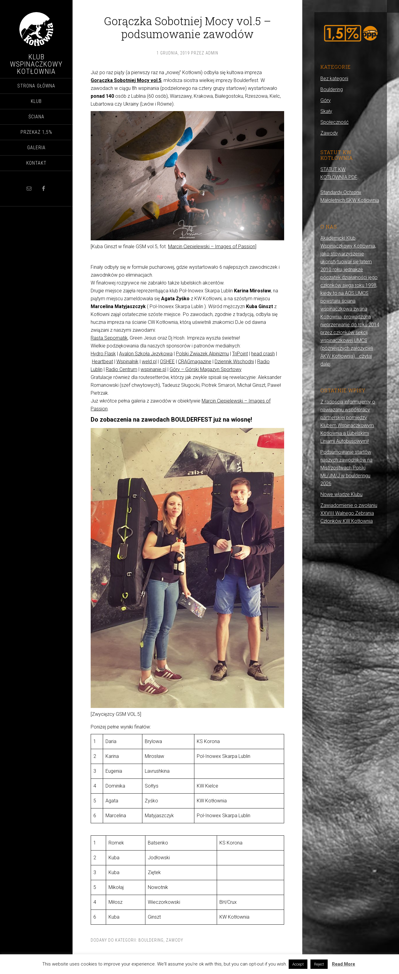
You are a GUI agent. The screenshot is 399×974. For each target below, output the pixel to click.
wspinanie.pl (153, 369)
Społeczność (334, 122)
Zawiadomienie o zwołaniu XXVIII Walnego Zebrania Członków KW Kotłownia (348, 513)
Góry (325, 100)
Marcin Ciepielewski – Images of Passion (211, 246)
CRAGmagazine (194, 361)
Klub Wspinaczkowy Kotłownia (36, 64)
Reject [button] (319, 964)
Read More (343, 964)
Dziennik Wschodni (234, 361)
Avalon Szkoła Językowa (146, 354)
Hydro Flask (103, 354)
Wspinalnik (127, 361)
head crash (263, 354)
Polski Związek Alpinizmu (202, 354)
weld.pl (149, 361)
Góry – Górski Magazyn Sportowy (206, 369)
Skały (326, 111)
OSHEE (167, 361)
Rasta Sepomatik (109, 338)
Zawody (174, 940)
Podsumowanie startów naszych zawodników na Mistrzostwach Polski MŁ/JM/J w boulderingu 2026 (346, 467)
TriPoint (240, 354)
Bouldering (151, 940)
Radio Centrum (121, 369)
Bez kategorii (334, 78)
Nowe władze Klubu (341, 494)
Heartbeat (102, 361)
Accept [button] (298, 964)
